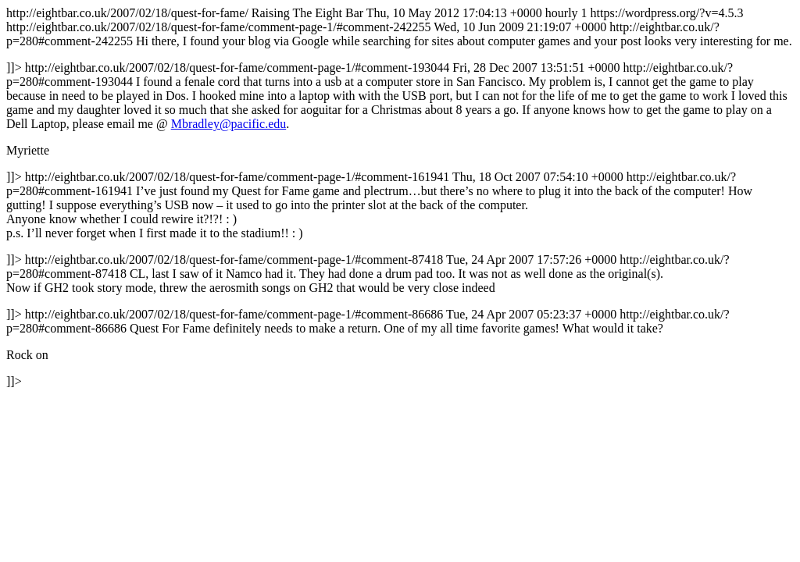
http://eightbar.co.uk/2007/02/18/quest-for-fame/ (400, 197)
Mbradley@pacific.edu (229, 123)
